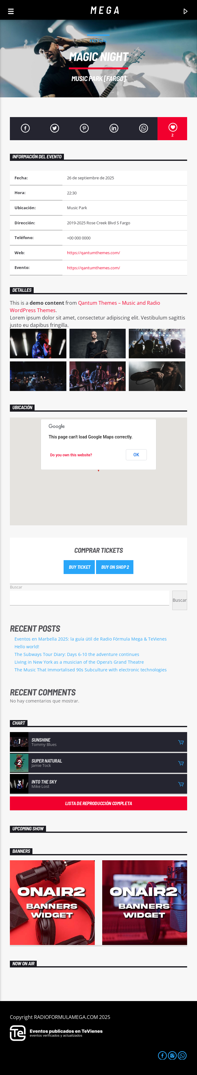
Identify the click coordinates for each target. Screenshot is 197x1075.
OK (136, 454)
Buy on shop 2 (114, 567)
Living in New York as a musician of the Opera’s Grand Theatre (79, 662)
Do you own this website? (71, 455)
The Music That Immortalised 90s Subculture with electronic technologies (91, 670)
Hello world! (27, 646)
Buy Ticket (79, 567)
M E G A (104, 9)
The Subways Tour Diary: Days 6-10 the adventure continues (77, 654)
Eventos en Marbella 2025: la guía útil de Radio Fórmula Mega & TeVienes (91, 639)
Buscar (16, 587)
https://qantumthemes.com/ (93, 252)
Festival (98, 40)
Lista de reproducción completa (98, 803)
